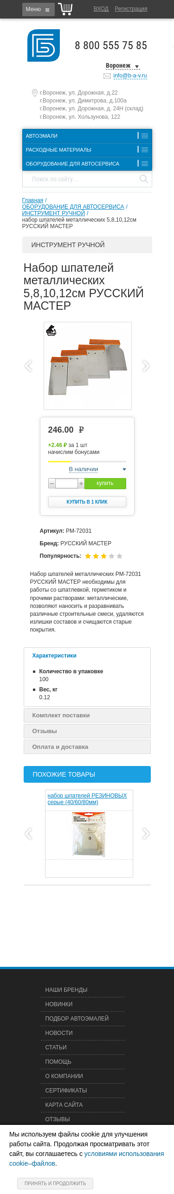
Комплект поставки (61, 715)
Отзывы (44, 731)
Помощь (58, 1062)
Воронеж (118, 65)
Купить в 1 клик (87, 501)
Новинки (59, 1004)
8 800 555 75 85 (111, 45)
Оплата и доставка (60, 746)
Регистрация (131, 9)
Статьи (56, 1047)
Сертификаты (66, 1090)
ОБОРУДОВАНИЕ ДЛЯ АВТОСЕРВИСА (73, 207)
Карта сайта (64, 1105)
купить (105, 483)
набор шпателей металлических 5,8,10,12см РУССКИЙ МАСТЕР (79, 223)
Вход (101, 9)
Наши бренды (66, 990)
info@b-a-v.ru (130, 75)
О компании (64, 1076)
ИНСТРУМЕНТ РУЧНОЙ (53, 213)
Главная (33, 200)
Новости (59, 1033)
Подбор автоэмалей (77, 1018)
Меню (33, 9)
